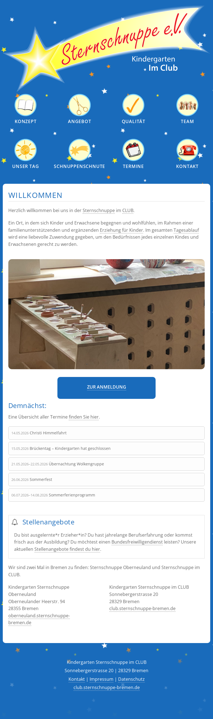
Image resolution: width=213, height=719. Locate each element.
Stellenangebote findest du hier (67, 549)
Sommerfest (41, 479)
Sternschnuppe (99, 210)
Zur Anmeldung (106, 387)
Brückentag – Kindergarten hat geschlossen (70, 448)
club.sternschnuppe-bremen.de (142, 608)
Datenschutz (131, 679)
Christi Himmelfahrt (48, 432)
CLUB (127, 210)
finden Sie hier (84, 417)
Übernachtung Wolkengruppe (76, 463)
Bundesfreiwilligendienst (137, 542)
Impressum (101, 679)
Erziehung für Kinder (121, 230)
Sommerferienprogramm (72, 495)
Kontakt (77, 679)
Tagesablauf (186, 230)
